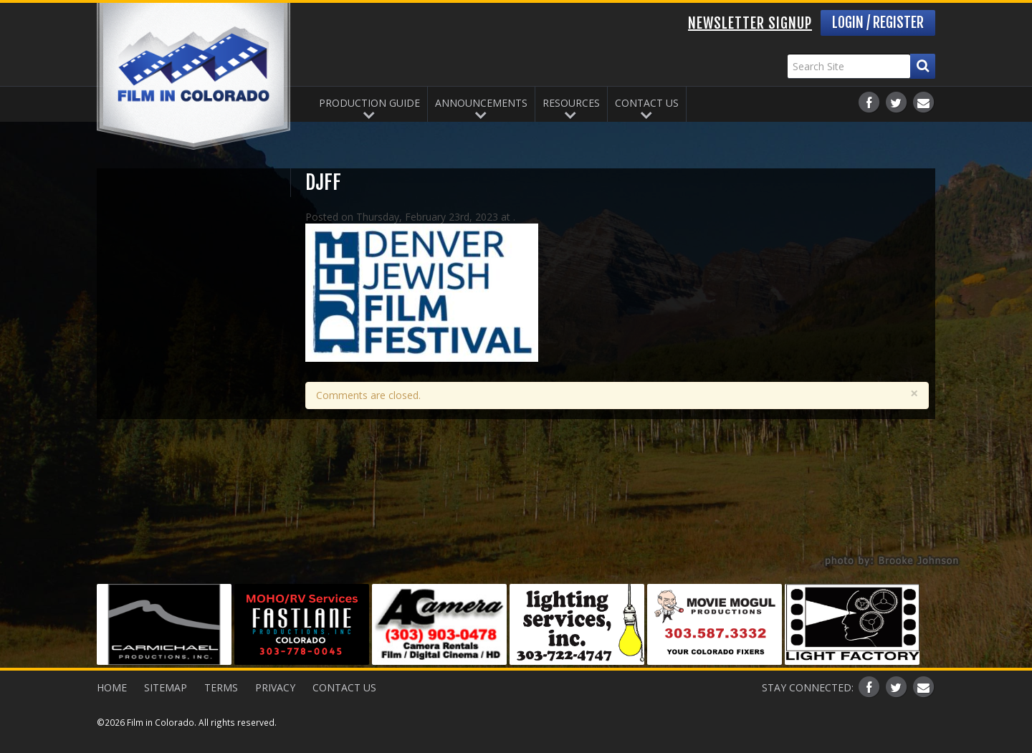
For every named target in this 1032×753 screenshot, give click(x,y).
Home (112, 687)
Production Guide (369, 103)
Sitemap (165, 687)
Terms (221, 687)
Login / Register (878, 23)
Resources (571, 103)
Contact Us (647, 103)
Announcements (481, 103)
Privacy (275, 687)
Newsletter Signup (750, 23)
